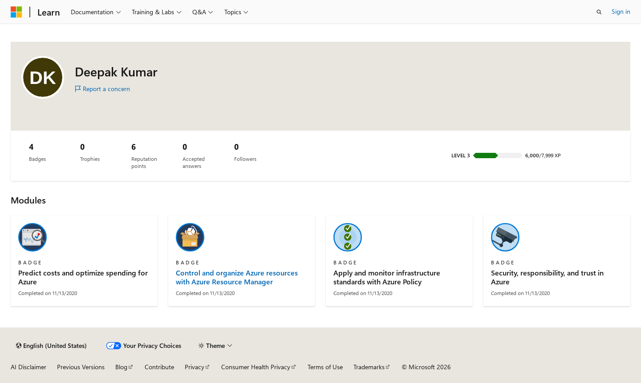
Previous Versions (81, 367)
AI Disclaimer (28, 367)
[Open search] (599, 12)
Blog (121, 367)
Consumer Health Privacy (255, 367)
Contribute (159, 367)
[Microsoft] (16, 12)
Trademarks (369, 367)
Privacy (194, 367)
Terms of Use (325, 367)
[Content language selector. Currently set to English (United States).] (51, 346)
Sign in (621, 11)
